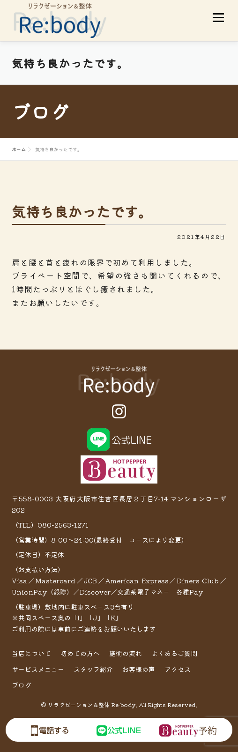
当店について (31, 653)
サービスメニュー (38, 669)
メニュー (218, 17)
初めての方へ (80, 653)
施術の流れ (125, 653)
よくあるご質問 (174, 653)
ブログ (21, 685)
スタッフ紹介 (93, 669)
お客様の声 (138, 669)
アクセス (177, 669)
